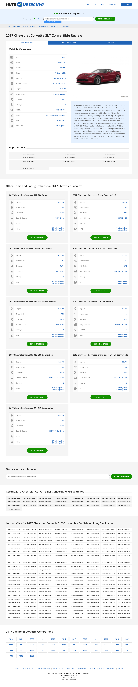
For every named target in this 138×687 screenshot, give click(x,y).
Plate (40, 19)
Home (87, 4)
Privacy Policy (44, 670)
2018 (53, 640)
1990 (74, 652)
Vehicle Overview (27, 43)
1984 (11, 657)
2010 (117, 640)
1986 (117, 652)
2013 (85, 640)
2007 (21, 646)
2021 (21, 640)
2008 (11, 646)
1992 (53, 652)
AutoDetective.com (25, 4)
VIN (34, 19)
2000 (95, 646)
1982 (21, 657)
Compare (111, 670)
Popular (70, 670)
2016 (64, 640)
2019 (43, 640)
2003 (64, 646)
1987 (106, 652)
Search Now (104, 19)
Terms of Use (28, 670)
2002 (74, 646)
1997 (127, 646)
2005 (43, 646)
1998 (117, 646)
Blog (101, 670)
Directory (82, 670)
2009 (127, 640)
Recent (93, 670)
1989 (85, 652)
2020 (32, 640)
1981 (32, 657)
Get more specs (37, 239)
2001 (85, 646)
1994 (32, 652)
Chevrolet (62, 64)
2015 (74, 640)
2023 (11, 640)
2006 (32, 646)
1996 (11, 652)
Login (126, 4)
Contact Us (113, 4)
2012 (95, 640)
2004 (53, 646)
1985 (127, 652)
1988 (95, 652)
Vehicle (69, 43)
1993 (43, 652)
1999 (106, 646)
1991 (64, 652)
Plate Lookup (98, 4)
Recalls (111, 43)
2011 (106, 640)
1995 (21, 652)
